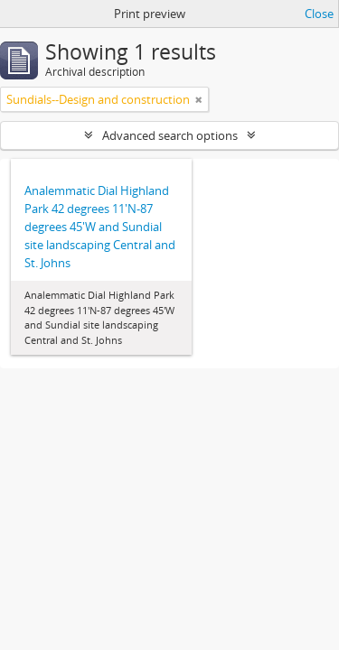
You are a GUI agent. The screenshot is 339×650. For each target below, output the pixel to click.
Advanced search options (170, 135)
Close (319, 13)
